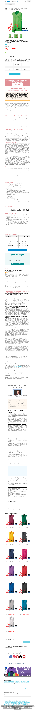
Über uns (5, 681)
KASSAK (8, 682)
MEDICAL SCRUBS (20, 683)
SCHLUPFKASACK (17, 682)
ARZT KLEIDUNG (18, 701)
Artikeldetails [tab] (19, 382)
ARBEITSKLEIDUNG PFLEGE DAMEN (22, 700)
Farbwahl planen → (17, 84)
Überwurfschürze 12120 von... (11, 527)
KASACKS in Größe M (21, 693)
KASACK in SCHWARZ (24, 686)
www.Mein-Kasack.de (18, 366)
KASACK (12, 681)
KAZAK (13, 683)
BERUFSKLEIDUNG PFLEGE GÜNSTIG (21, 704)
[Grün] (5, 52)
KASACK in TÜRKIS (24, 688)
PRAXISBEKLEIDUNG (13, 700)
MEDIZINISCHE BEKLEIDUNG (11, 704)
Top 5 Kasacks (9, 681)
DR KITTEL (22, 699)
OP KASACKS (12, 682)
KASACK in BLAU (10, 687)
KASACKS (16, 681)
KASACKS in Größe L (27, 693)
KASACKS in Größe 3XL (22, 694)
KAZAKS (16, 683)
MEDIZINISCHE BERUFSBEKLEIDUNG (10, 698)
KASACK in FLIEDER (18, 688)
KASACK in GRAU (12, 686)
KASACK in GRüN (16, 687)
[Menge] (6, 74)
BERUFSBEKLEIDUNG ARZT (11, 702)
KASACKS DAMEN (21, 681)
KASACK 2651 (9, 683)
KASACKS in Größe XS (7, 693)
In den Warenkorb (14, 74)
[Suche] (10, 4)
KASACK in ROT (18, 686)
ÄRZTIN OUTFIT (13, 703)
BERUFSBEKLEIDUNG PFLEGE (9, 699)
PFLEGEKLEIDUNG (19, 703)
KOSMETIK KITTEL (25, 703)
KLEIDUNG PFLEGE (17, 699)
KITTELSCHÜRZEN (27, 683)
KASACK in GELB (22, 687)
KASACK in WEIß (6, 686)
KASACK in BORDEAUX (10, 689)
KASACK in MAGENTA (17, 689)
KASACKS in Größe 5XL (11, 695)
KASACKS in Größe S (14, 693)
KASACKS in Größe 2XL (15, 694)
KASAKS (5, 682)
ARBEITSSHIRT (6, 701)
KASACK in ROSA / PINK (10, 688)
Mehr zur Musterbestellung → (17, 263)
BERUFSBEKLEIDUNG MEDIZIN (21, 698)
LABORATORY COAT (12, 701)
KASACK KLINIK (26, 681)
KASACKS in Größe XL (8, 694)
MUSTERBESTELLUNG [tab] (11, 382)
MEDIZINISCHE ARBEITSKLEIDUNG (21, 702)
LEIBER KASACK (23, 682)
